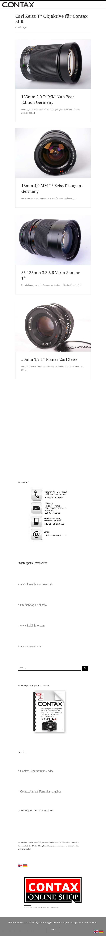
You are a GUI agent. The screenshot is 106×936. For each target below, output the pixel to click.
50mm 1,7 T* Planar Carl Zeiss (49, 406)
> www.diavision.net (30, 646)
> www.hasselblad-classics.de (35, 584)
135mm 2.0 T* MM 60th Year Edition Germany (47, 99)
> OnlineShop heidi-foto (32, 605)
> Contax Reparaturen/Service (36, 771)
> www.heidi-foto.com (31, 625)
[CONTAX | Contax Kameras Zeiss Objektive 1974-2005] (18, 4)
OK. (53, 929)
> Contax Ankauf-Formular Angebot (39, 791)
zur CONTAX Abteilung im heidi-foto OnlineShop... (41, 907)
